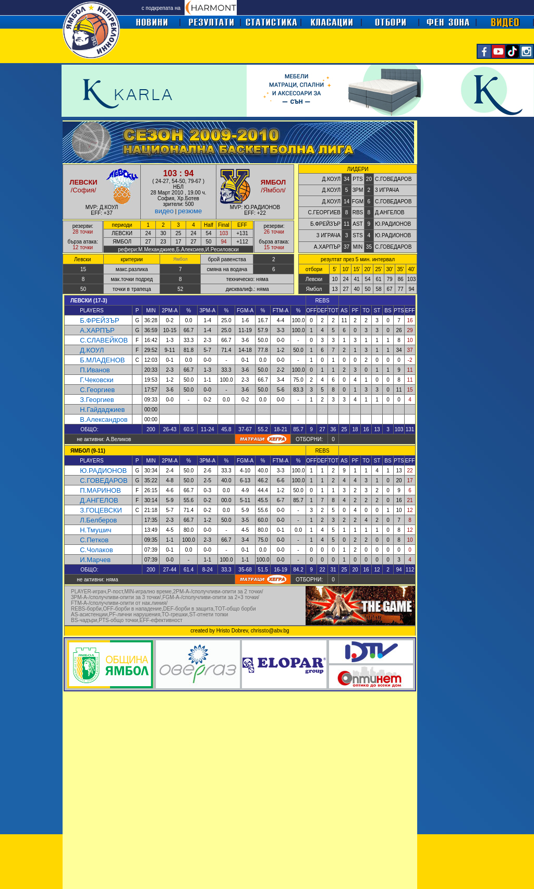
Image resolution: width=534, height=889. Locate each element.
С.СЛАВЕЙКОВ (104, 340)
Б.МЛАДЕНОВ (102, 360)
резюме (190, 211)
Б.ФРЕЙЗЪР (99, 320)
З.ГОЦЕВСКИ (101, 510)
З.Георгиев (97, 400)
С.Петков (94, 540)
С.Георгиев (97, 390)
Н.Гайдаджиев (102, 409)
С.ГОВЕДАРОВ (103, 480)
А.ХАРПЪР (97, 330)
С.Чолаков (96, 550)
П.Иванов (95, 370)
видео (164, 211)
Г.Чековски (96, 380)
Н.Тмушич (95, 530)
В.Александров (103, 419)
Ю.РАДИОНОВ (103, 470)
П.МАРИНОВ (100, 490)
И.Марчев (95, 560)
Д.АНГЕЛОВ (99, 500)
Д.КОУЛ (92, 350)
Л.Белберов (98, 520)
